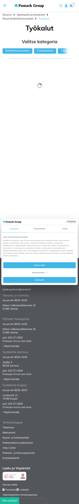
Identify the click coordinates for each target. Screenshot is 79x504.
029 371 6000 (15, 371)
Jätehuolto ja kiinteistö (31, 15)
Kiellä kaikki (39, 280)
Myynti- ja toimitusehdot (16, 438)
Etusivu (7, 15)
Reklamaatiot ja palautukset (18, 443)
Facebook (10, 490)
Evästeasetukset (39, 272)
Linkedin (24, 490)
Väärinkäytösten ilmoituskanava (20, 495)
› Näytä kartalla (11, 346)
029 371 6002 (15, 338)
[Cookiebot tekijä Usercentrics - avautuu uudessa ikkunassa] (61, 222)
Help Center (9, 448)
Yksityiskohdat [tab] (39, 229)
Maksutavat (9, 433)
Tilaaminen (8, 428)
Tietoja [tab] (65, 229)
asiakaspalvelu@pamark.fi (17, 289)
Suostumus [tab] (14, 229)
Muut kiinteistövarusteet (18, 18)
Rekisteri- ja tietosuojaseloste (19, 453)
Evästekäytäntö (11, 458)
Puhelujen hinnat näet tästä (17, 341)
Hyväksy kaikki (39, 265)
